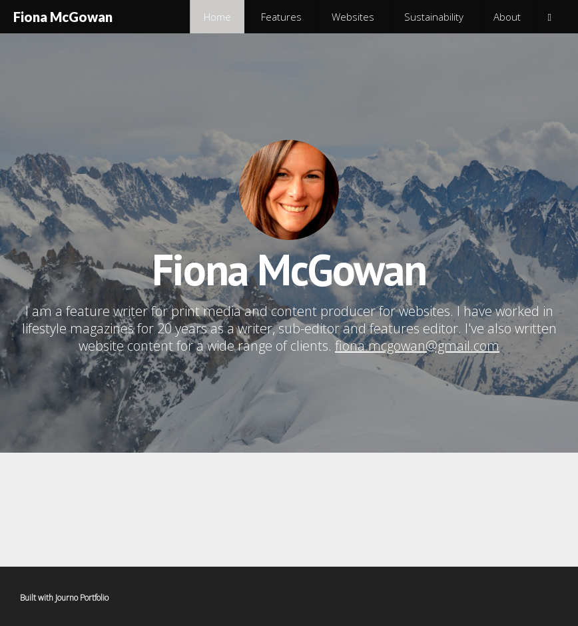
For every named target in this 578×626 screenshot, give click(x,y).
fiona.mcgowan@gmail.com (417, 346)
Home (217, 16)
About (507, 16)
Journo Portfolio (82, 597)
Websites (353, 16)
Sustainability (433, 16)
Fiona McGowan (63, 17)
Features (281, 16)
